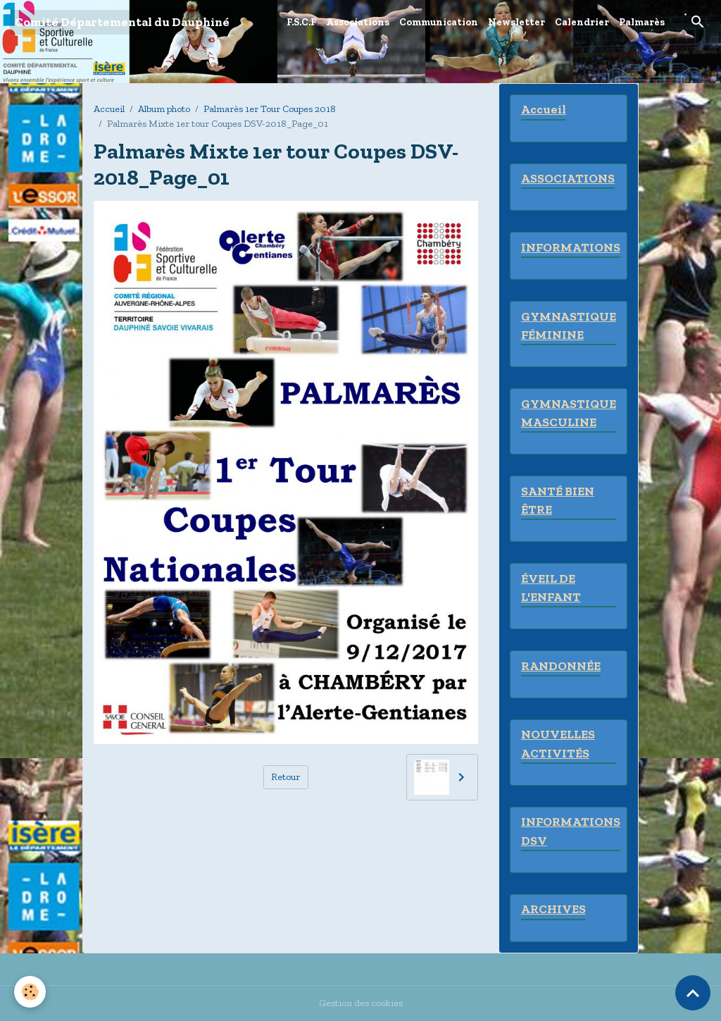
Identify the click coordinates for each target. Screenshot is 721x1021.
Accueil (109, 109)
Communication (438, 22)
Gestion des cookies (361, 1003)
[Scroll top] (692, 992)
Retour (285, 777)
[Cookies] (30, 992)
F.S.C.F (301, 22)
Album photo (164, 109)
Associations (357, 22)
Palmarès (642, 22)
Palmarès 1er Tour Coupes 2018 (269, 109)
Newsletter (516, 22)
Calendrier (582, 22)
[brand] (122, 22)
